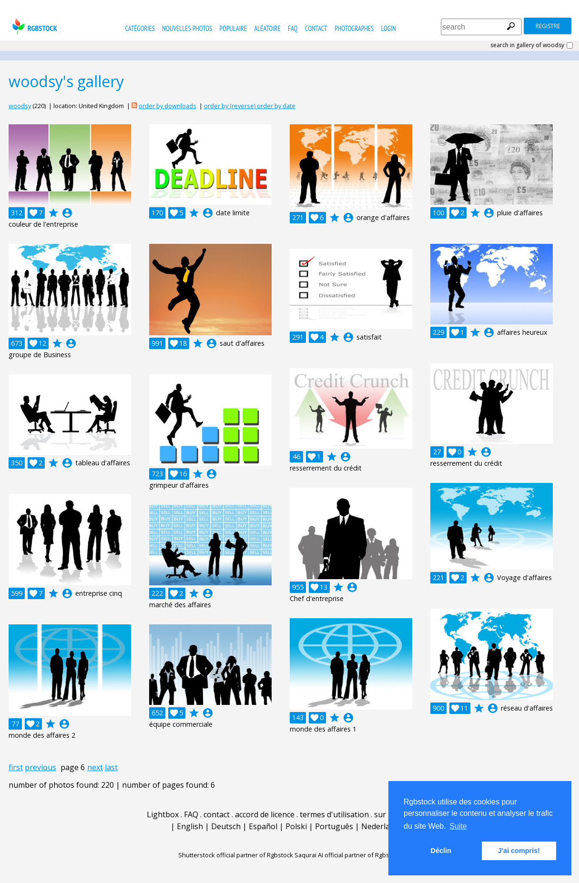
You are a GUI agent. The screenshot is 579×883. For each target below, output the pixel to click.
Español (263, 826)
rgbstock (33, 26)
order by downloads (167, 105)
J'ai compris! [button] (519, 850)
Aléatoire (267, 28)
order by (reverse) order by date (249, 105)
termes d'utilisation (334, 814)
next (95, 767)
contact (316, 28)
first (16, 767)
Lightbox (163, 814)
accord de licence (265, 814)
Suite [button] (458, 826)
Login (388, 28)
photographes (354, 28)
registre (548, 26)
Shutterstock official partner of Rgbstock (235, 855)
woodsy (20, 105)
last (111, 767)
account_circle (67, 213)
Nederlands (382, 826)
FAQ (292, 28)
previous (40, 767)
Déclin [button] (441, 850)
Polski (296, 826)
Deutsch (226, 826)
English (190, 826)
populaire (233, 28)
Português (334, 826)
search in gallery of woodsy (527, 45)
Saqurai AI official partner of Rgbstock (348, 855)
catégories (139, 28)
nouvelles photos (187, 28)
